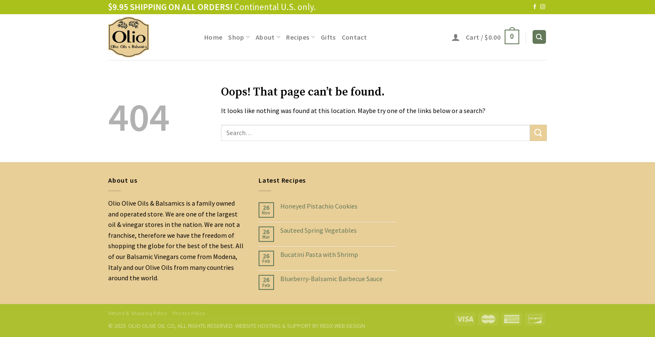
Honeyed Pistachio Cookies (319, 206)
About (268, 37)
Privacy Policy (189, 313)
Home (213, 37)
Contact (354, 37)
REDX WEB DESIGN (342, 325)
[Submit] (538, 133)
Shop (239, 37)
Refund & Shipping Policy (138, 313)
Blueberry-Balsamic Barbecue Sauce (331, 279)
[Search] (539, 37)
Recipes (300, 37)
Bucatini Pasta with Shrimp (319, 255)
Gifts (328, 37)
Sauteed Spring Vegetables (318, 230)
